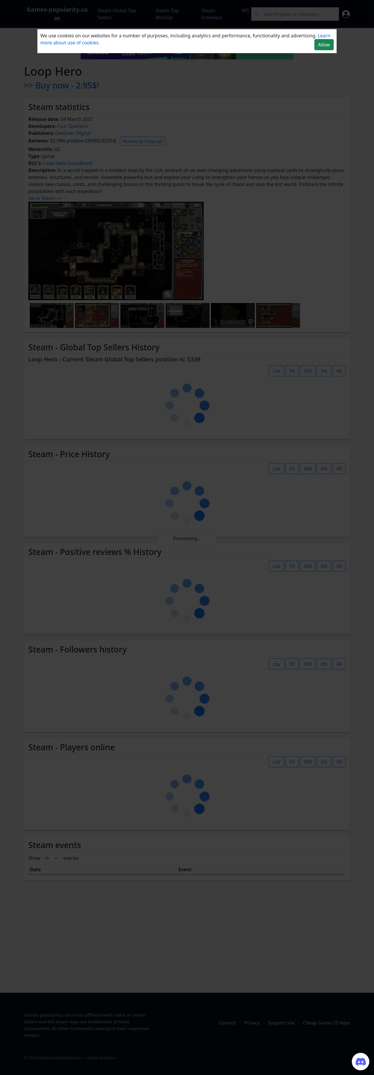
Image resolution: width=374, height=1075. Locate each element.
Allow (324, 44)
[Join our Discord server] (360, 1061)
